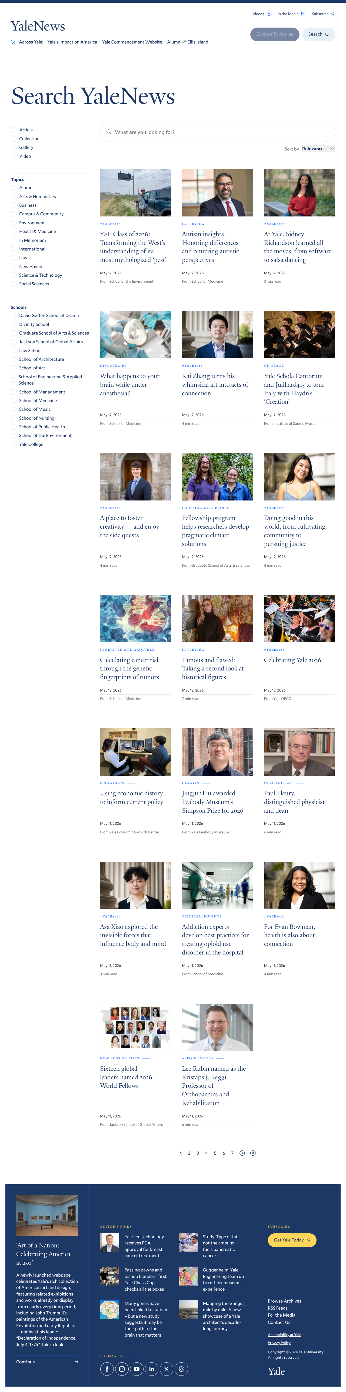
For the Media (281, 1315)
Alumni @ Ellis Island (187, 42)
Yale (276, 1373)
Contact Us (279, 1322)
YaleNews (38, 27)
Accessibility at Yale (284, 1334)
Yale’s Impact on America (72, 42)
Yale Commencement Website (132, 42)
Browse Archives (284, 1301)
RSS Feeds (278, 1308)
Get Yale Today (292, 1240)
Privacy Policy (279, 1342)
